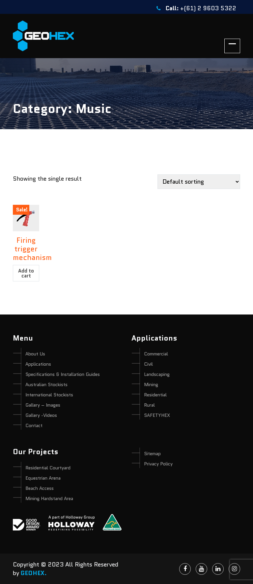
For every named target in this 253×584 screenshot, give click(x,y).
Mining (151, 384)
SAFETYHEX (157, 415)
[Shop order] (198, 181)
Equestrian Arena (43, 478)
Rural (149, 405)
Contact (33, 425)
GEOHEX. (34, 573)
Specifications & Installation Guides (62, 374)
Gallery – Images (42, 405)
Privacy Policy (158, 463)
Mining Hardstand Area (49, 498)
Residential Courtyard (47, 467)
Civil (148, 364)
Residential (155, 394)
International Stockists (49, 394)
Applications (38, 364)
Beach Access (39, 488)
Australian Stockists (46, 384)
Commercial (156, 353)
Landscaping (157, 374)
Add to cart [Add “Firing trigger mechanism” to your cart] (26, 273)
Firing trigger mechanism (32, 249)
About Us (35, 353)
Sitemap (152, 453)
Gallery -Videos (41, 415)
